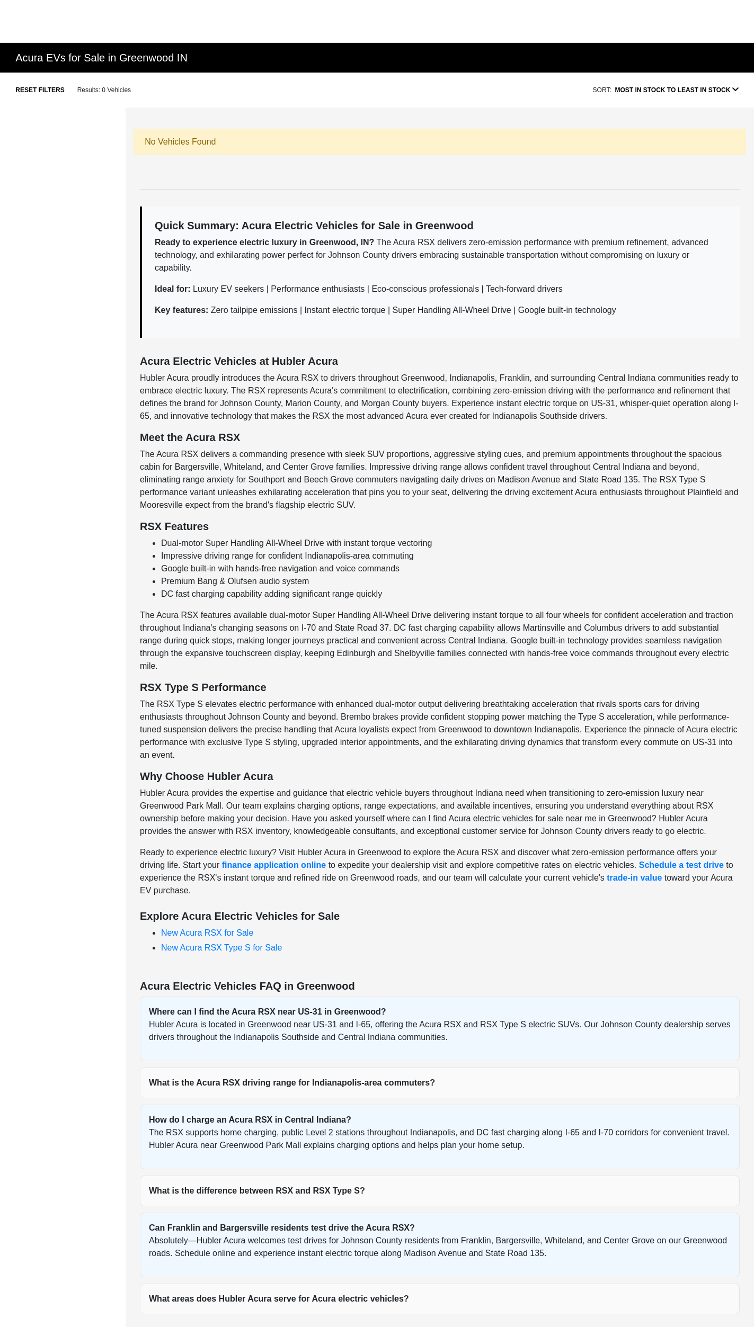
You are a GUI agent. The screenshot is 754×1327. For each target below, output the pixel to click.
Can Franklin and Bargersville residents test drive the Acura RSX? (282, 1227)
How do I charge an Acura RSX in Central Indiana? (250, 1119)
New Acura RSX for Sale (207, 932)
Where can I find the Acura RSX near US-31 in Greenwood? (267, 1011)
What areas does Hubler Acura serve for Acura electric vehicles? (279, 1298)
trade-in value (634, 877)
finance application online (274, 864)
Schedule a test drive (681, 864)
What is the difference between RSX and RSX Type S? (257, 1190)
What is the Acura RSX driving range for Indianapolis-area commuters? (292, 1082)
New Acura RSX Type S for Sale (221, 947)
